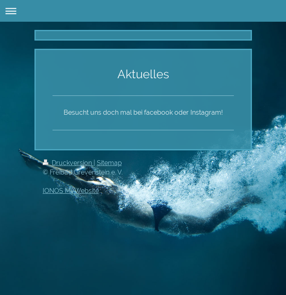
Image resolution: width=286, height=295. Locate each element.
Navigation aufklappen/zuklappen (143, 11)
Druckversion (68, 163)
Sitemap (109, 163)
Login (235, 163)
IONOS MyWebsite (71, 191)
